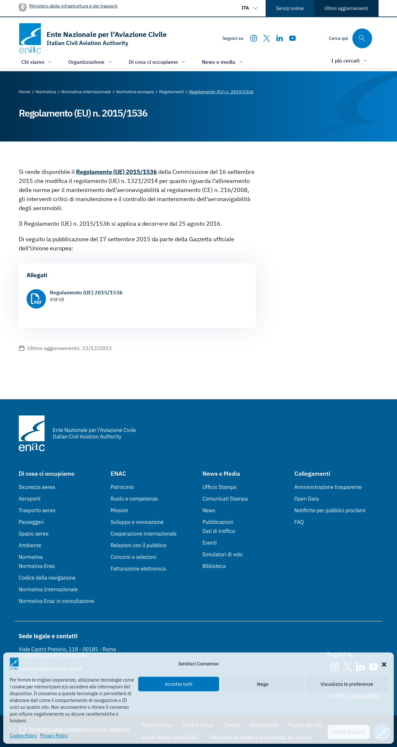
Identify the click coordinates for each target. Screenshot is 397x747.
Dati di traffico (219, 531)
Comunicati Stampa (225, 498)
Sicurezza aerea (37, 487)
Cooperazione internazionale (144, 533)
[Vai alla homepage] (93, 38)
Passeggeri (31, 522)
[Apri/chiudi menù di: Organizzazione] (91, 62)
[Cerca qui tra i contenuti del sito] (350, 38)
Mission (119, 510)
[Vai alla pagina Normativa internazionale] (86, 92)
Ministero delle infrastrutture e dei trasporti (73, 6)
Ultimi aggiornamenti (346, 8)
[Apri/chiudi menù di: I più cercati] (349, 60)
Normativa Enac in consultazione (56, 601)
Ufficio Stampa (220, 487)
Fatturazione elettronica (138, 568)
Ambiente (30, 545)
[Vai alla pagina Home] (25, 92)
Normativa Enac (37, 566)
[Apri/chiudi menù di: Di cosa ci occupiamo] (157, 62)
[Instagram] (253, 38)
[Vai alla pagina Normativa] (46, 92)
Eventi (210, 542)
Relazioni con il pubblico (139, 545)
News (209, 510)
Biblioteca (214, 566)
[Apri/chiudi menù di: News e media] (223, 62)
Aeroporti (30, 498)
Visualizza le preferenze (347, 684)
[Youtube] (292, 38)
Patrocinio (122, 487)
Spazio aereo (34, 533)
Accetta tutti (179, 684)
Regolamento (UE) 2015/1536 (116, 171)
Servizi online (290, 8)
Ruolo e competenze (134, 498)
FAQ (299, 522)
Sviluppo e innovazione (137, 522)
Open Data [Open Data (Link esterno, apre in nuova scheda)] (306, 498)
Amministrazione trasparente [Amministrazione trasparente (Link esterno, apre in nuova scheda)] (328, 487)
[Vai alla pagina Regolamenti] (171, 92)
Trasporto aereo (37, 510)
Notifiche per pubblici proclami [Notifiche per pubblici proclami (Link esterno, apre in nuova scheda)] (330, 510)
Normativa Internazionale (48, 589)
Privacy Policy (54, 736)
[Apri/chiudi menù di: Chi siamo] (37, 62)
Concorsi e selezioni (134, 557)
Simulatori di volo (223, 554)
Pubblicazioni (218, 522)
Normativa (31, 557)
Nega (262, 684)
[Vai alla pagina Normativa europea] (135, 92)
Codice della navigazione (47, 577)
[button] (384, 664)
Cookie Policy (23, 736)
